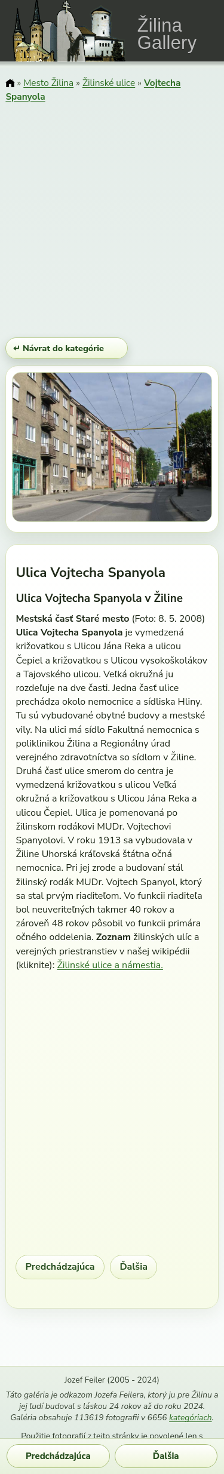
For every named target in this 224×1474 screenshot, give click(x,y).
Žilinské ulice (108, 82)
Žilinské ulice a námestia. (110, 965)
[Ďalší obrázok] (182, 449)
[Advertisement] (112, 221)
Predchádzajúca (60, 1266)
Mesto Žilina (48, 82)
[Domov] (9, 83)
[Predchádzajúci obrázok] (42, 449)
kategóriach (190, 1417)
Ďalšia (133, 1266)
